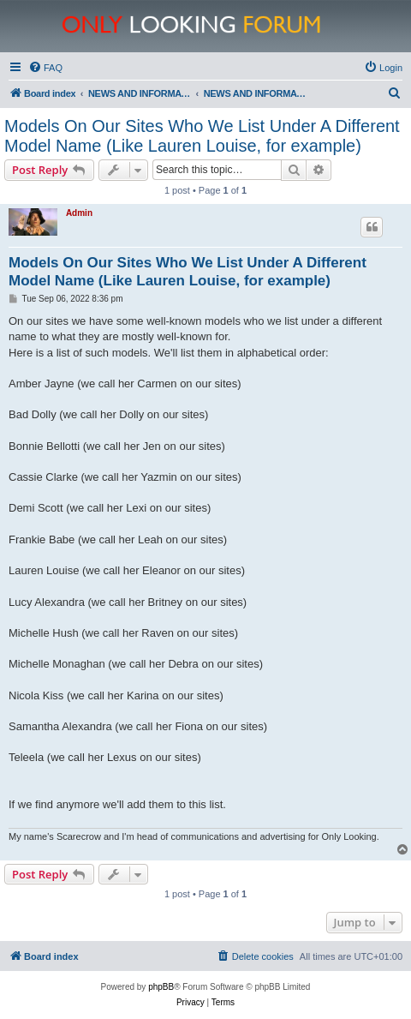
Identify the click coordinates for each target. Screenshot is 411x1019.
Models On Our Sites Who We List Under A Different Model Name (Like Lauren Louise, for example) (202, 136)
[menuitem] (45, 67)
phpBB (161, 987)
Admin (79, 213)
